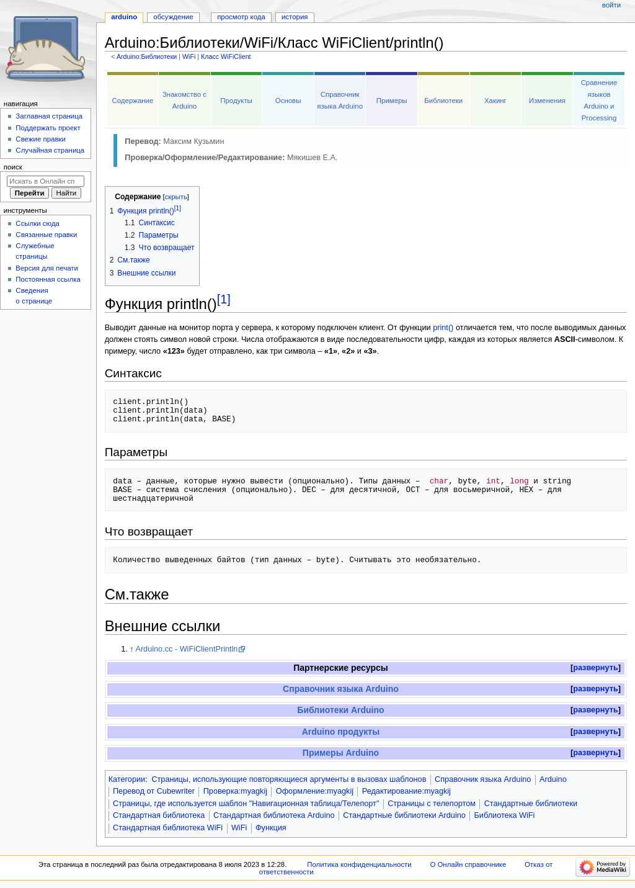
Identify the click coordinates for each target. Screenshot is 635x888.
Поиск (13, 167)
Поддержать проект (48, 128)
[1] (224, 299)
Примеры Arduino (341, 753)
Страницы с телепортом (432, 803)
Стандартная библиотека (159, 815)
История (295, 16)
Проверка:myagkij (235, 791)
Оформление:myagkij (314, 791)
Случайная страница (50, 150)
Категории (127, 779)
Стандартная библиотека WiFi (168, 827)
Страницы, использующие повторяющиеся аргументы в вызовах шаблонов (288, 779)
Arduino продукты (341, 732)
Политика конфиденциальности (359, 864)
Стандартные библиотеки (530, 803)
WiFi (188, 56)
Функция (270, 827)
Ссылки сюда (38, 223)
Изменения (547, 100)
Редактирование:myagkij (406, 791)
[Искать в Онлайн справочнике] (45, 181)
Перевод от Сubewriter (154, 791)
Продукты (236, 100)
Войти (611, 5)
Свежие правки (41, 139)
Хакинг (495, 100)
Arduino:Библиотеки (147, 56)
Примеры (391, 100)
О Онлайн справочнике (468, 864)
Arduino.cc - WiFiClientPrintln (186, 649)
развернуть (595, 667)
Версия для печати (47, 268)
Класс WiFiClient (226, 56)
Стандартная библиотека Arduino (274, 815)
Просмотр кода (241, 16)
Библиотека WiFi (504, 815)
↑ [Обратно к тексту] (131, 649)
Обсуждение (173, 16)
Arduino (553, 779)
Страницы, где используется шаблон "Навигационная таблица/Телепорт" (246, 803)
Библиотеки (443, 100)
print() (443, 327)
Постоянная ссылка (48, 279)
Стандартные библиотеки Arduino (404, 815)
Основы (288, 100)
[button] (596, 668)
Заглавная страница (49, 116)
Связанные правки (46, 234)
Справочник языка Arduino (341, 689)
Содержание (133, 100)
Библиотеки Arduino (340, 710)
